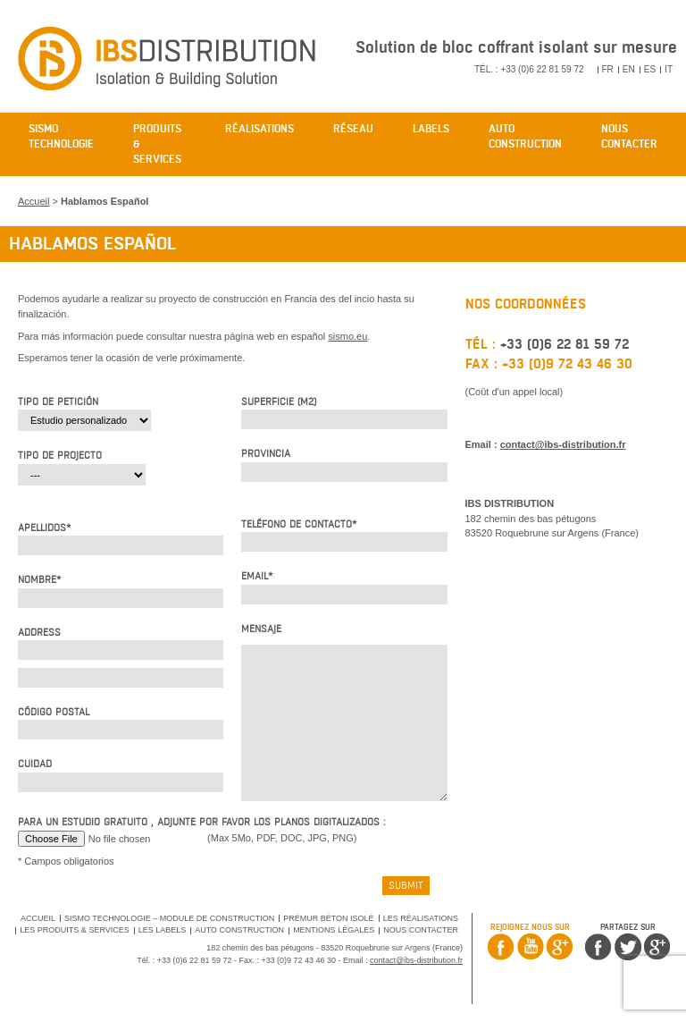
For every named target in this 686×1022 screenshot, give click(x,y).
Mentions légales (333, 929)
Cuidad (35, 764)
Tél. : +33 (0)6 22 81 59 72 (529, 69)
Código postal (53, 712)
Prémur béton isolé (328, 918)
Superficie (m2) (278, 402)
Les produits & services (74, 929)
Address (39, 632)
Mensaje (261, 629)
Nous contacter (420, 929)
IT (669, 69)
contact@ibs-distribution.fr (563, 444)
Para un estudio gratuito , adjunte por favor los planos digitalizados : (202, 822)
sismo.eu (347, 336)
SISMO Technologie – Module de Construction (169, 918)
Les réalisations (420, 918)
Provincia (265, 453)
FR (608, 69)
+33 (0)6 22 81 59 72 (564, 344)
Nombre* (39, 580)
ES (650, 69)
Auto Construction (239, 929)
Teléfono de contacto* (298, 524)
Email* (256, 576)
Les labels (162, 929)
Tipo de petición (58, 402)
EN (629, 69)
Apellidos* (44, 528)
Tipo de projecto (60, 455)
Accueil (33, 201)
